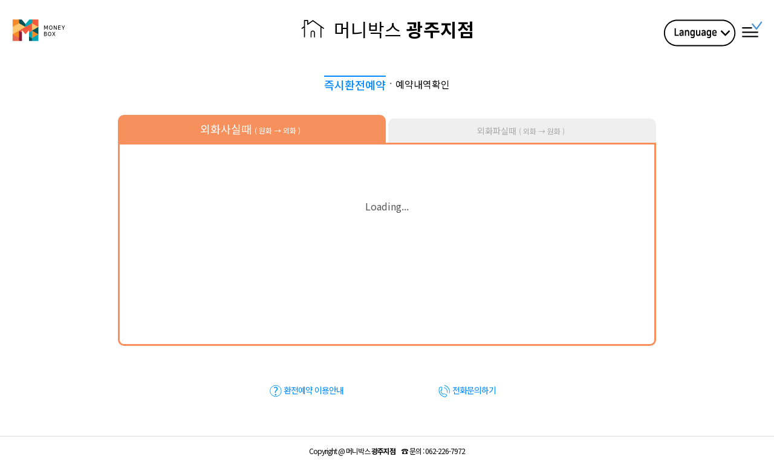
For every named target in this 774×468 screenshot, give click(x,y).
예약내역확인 (422, 84)
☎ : (433, 451)
